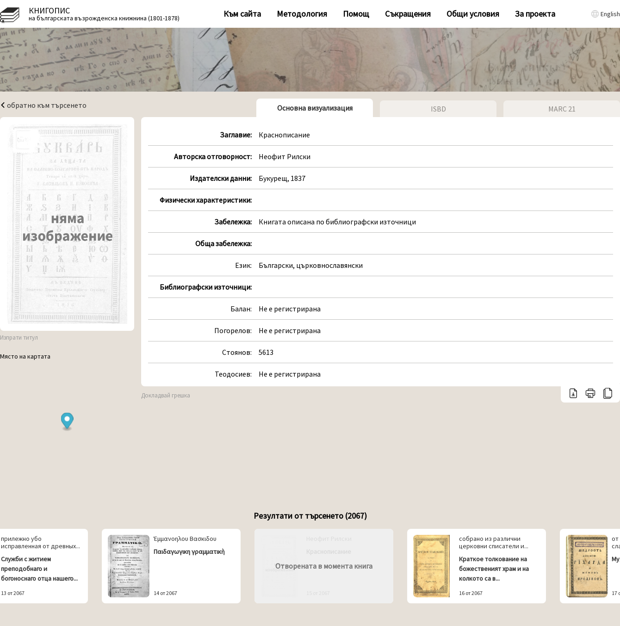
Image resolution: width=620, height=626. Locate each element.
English (610, 14)
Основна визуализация (315, 107)
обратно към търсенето (43, 105)
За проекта (535, 13)
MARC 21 (562, 108)
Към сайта (242, 13)
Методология (302, 13)
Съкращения (408, 13)
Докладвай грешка (165, 395)
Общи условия (472, 13)
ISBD (438, 108)
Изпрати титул (19, 337)
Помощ (356, 13)
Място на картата (25, 356)
